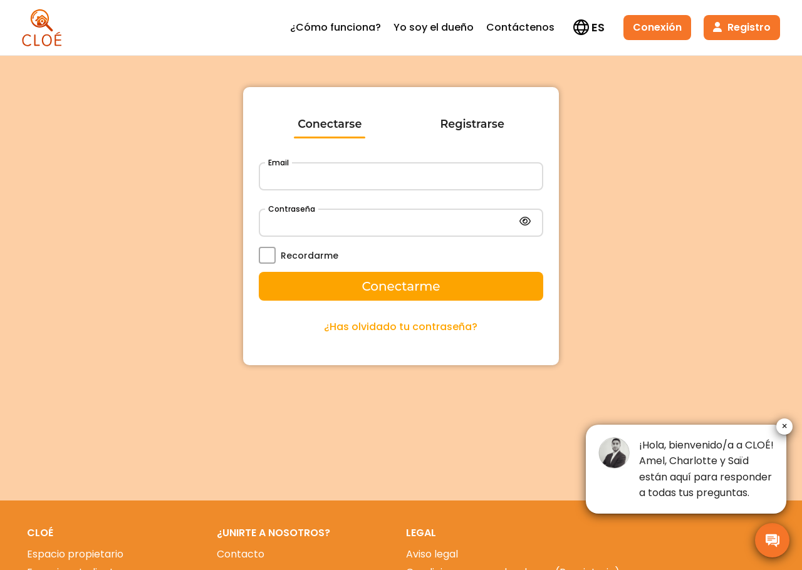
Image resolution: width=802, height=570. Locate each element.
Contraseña (291, 209)
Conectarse (330, 123)
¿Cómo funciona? (335, 27)
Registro (742, 27)
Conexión (657, 27)
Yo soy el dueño (433, 27)
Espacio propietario (75, 554)
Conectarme (401, 286)
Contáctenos (520, 27)
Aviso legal (432, 554)
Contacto (240, 554)
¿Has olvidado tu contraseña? (400, 326)
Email (278, 162)
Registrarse (472, 123)
